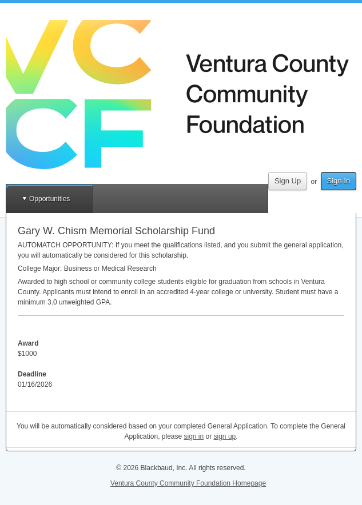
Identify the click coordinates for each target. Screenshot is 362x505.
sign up (225, 436)
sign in (194, 436)
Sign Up (288, 181)
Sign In (338, 181)
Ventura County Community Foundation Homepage (188, 483)
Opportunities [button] (49, 199)
